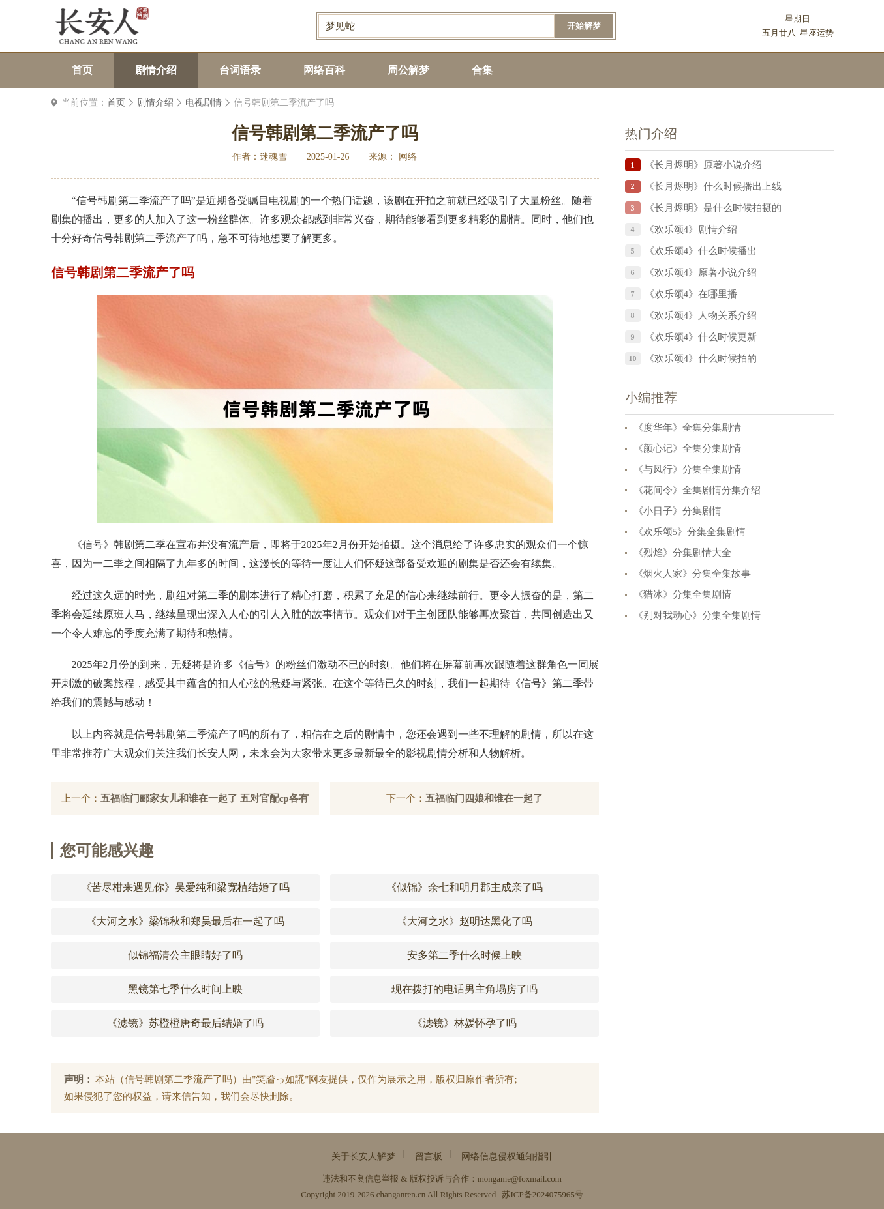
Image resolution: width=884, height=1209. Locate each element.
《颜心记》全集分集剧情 (687, 448)
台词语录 (240, 70)
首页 (82, 70)
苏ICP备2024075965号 (542, 1194)
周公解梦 (408, 70)
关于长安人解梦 (363, 1156)
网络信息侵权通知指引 (507, 1156)
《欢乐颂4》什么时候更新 (701, 337)
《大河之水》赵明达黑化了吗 (464, 921)
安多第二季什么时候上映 (464, 955)
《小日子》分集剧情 (677, 511)
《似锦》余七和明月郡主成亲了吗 (464, 887)
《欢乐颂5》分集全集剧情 (689, 532)
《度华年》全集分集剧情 (687, 427)
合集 (482, 70)
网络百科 (324, 70)
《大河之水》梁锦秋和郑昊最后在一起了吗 (185, 921)
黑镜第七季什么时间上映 (185, 989)
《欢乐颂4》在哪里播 (691, 294)
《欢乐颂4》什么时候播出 (701, 251)
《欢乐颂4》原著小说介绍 (701, 272)
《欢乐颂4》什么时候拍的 (701, 358)
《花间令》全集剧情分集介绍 (697, 490)
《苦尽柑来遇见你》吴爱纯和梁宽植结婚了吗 (185, 887)
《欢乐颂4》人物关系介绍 (701, 315)
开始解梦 (584, 26)
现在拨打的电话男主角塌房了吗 (464, 989)
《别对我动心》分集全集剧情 (697, 615)
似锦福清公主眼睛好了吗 (185, 955)
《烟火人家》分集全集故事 (692, 573)
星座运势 (817, 33)
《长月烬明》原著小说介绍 (703, 165)
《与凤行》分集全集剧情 (687, 469)
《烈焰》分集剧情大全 (682, 552)
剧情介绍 (156, 70)
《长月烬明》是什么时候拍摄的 (713, 208)
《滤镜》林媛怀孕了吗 (464, 1022)
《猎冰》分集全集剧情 (682, 594)
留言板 (428, 1156)
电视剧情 (203, 103)
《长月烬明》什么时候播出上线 (713, 186)
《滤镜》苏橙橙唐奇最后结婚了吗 (185, 1022)
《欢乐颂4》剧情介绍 (691, 229)
